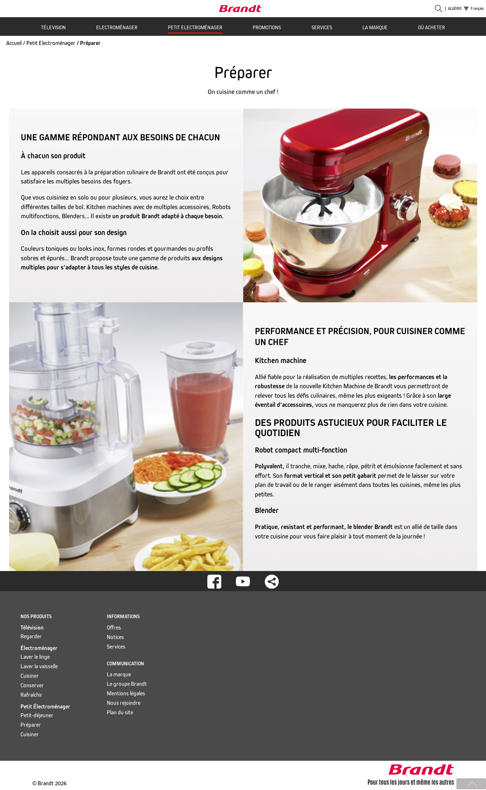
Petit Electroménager (195, 27)
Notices (115, 637)
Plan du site (120, 712)
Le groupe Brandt (127, 683)
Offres (114, 627)
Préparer (30, 724)
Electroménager (116, 27)
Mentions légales (126, 693)
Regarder (31, 636)
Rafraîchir (31, 694)
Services (322, 27)
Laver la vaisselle (39, 666)
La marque (375, 27)
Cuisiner (29, 675)
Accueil (14, 42)
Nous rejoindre (123, 702)
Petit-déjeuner (36, 715)
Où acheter (431, 27)
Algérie (455, 9)
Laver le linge (35, 656)
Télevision (53, 27)
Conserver (32, 685)
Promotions (267, 27)
